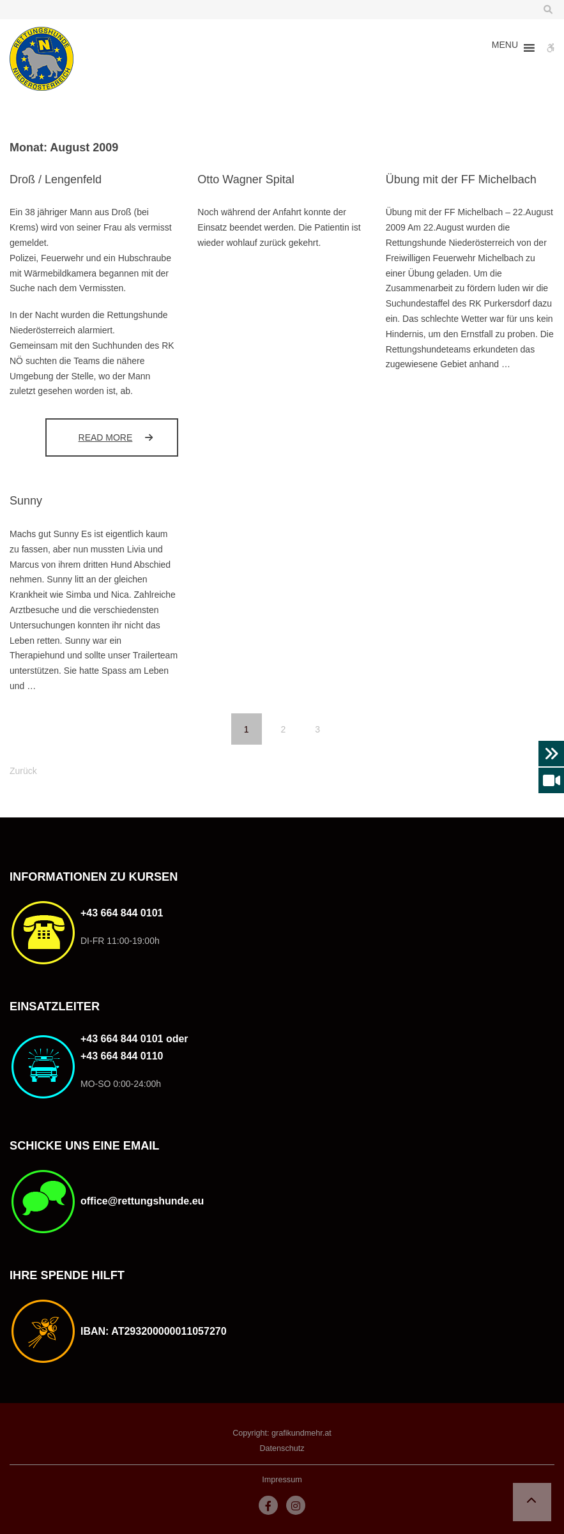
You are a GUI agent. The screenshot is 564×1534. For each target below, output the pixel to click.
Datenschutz (281, 1448)
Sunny (26, 500)
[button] (505, 48)
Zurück (23, 771)
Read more (129, 437)
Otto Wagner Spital (245, 179)
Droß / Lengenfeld (56, 179)
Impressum (281, 1479)
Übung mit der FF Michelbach (461, 179)
